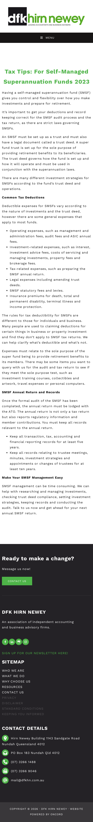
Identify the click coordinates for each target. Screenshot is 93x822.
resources (12, 687)
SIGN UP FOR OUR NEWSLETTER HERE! (35, 653)
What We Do (13, 676)
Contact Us (13, 692)
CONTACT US (13, 579)
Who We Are (13, 670)
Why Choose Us (16, 681)
